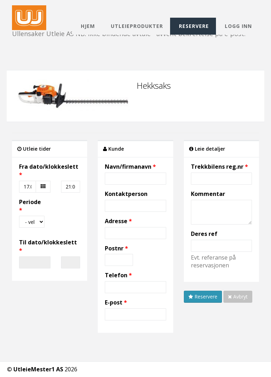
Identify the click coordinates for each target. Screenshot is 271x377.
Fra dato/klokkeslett (48, 166)
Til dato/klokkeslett (48, 242)
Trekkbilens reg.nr (217, 166)
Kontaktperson (126, 194)
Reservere (194, 26)
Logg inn (238, 26)
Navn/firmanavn (128, 166)
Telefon (116, 275)
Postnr (115, 248)
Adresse (116, 221)
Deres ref (204, 234)
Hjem (88, 26)
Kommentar (208, 194)
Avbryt (238, 296)
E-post (113, 302)
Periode (30, 202)
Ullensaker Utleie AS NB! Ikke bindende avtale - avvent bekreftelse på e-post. (129, 11)
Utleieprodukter (137, 26)
